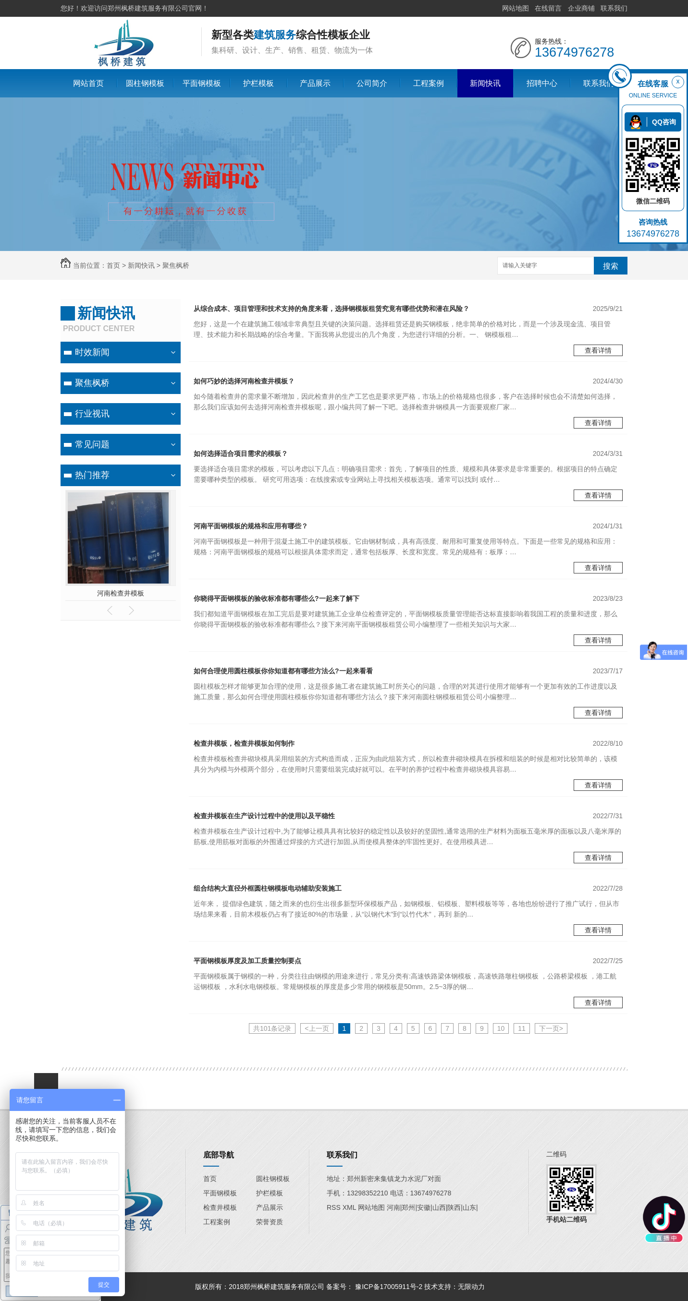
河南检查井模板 (120, 593)
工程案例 (428, 83)
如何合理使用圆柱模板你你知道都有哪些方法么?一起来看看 (283, 671)
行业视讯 (92, 413)
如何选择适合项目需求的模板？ (241, 453)
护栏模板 (258, 83)
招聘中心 (542, 83)
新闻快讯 (485, 83)
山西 (439, 1207)
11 (522, 1028)
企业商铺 (581, 8)
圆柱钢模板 (145, 83)
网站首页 (88, 83)
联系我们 (614, 8)
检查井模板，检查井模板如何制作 (244, 743)
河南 (393, 1207)
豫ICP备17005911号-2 (388, 1286)
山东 (469, 1207)
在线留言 (548, 8)
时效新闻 (92, 352)
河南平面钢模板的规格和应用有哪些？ (251, 526)
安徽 (423, 1207)
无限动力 (471, 1286)
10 (501, 1028)
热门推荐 (92, 475)
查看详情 (598, 350)
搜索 (610, 266)
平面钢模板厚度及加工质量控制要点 (247, 961)
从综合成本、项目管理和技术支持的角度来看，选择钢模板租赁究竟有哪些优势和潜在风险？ (331, 308)
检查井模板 (220, 1207)
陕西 (454, 1207)
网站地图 (515, 8)
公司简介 (371, 83)
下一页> (551, 1028)
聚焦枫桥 (175, 265)
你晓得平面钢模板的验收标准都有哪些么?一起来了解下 (276, 598)
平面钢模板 (202, 83)
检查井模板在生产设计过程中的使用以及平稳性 (264, 816)
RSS (335, 1207)
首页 (113, 265)
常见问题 (92, 444)
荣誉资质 (269, 1222)
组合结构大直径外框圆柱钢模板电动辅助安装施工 (268, 888)
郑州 (408, 1207)
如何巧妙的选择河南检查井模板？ (244, 381)
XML (350, 1207)
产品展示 (315, 83)
